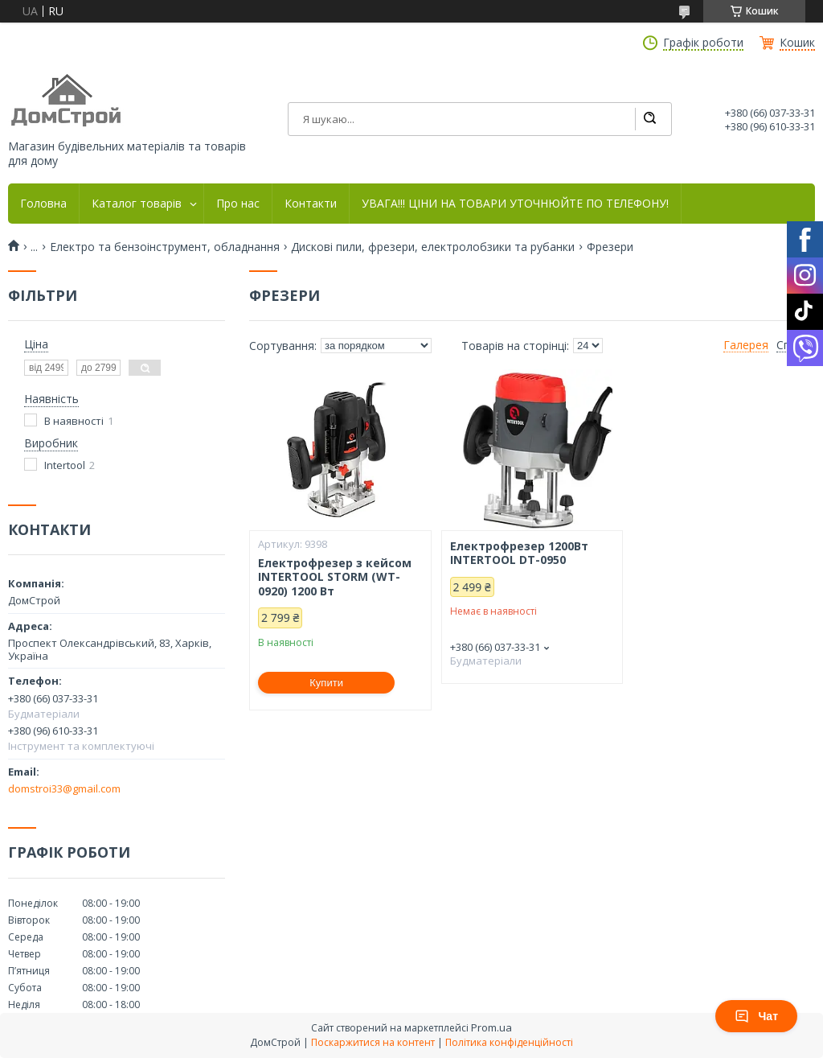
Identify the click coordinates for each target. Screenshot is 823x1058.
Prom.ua (491, 1027)
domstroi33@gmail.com (64, 788)
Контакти (311, 203)
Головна (43, 203)
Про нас (238, 203)
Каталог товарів (137, 203)
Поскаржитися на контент (373, 1042)
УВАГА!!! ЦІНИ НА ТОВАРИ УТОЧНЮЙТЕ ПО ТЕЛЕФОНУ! (515, 203)
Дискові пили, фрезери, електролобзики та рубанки (433, 247)
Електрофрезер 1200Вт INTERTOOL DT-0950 (519, 553)
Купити (326, 683)
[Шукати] (649, 119)
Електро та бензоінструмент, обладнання (165, 247)
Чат (756, 1016)
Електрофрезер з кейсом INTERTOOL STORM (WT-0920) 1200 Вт (335, 577)
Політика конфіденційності (509, 1042)
